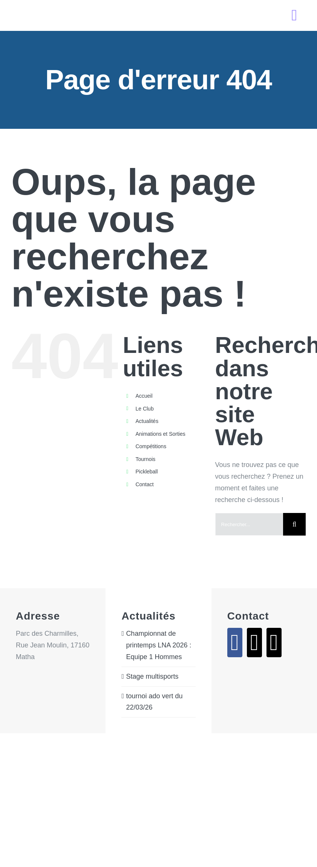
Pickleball (146, 472)
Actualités (146, 421)
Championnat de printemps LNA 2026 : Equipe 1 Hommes (158, 645)
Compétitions (150, 446)
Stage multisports (152, 676)
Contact (144, 484)
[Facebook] (234, 642)
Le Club (144, 409)
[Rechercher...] (249, 524)
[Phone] (274, 642)
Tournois (145, 459)
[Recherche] (294, 524)
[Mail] (254, 642)
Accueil (143, 396)
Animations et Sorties (160, 434)
